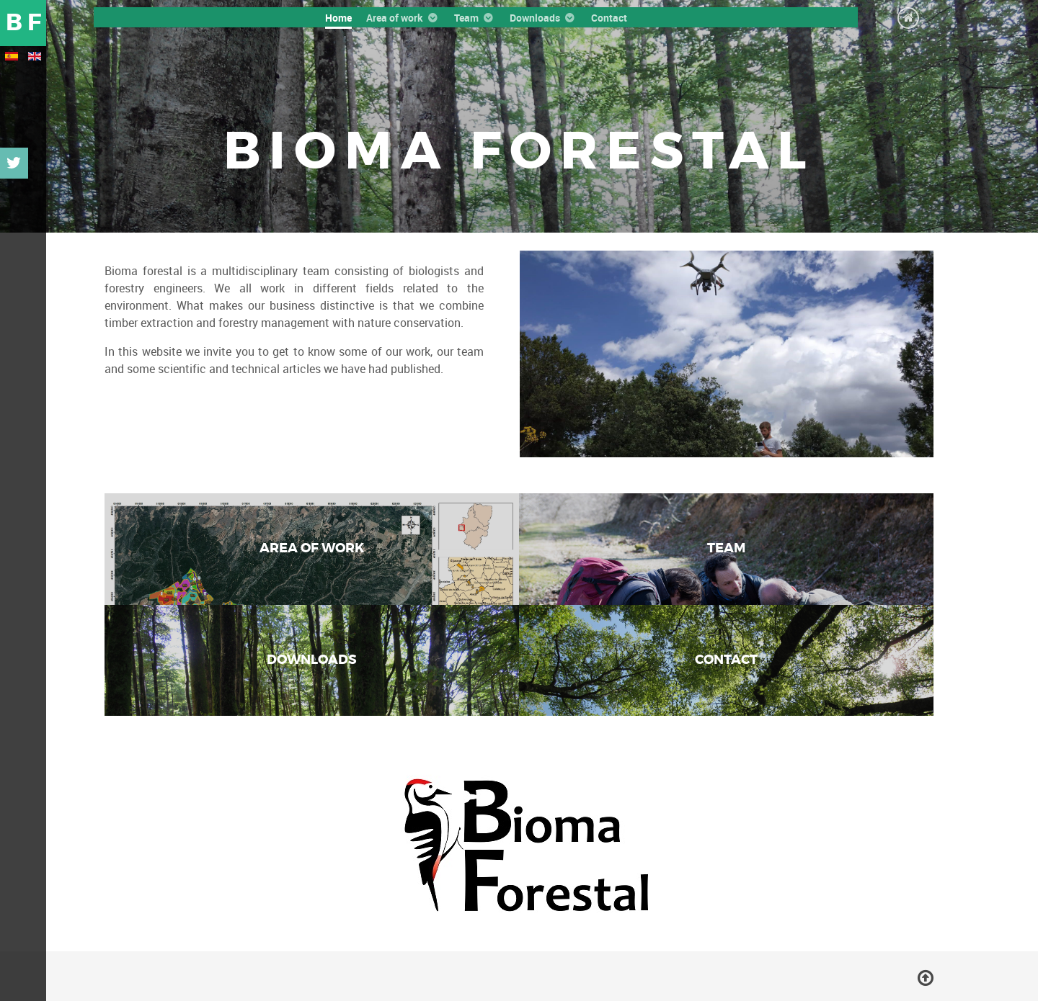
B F (23, 22)
